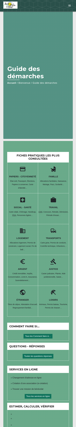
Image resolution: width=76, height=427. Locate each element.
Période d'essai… (53, 215)
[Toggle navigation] (69, 5)
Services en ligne (23, 369)
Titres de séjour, (14, 304)
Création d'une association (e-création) (30, 383)
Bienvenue (24, 83)
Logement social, (24, 246)
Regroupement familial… (23, 308)
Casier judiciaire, (48, 274)
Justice (53, 269)
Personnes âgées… (25, 215)
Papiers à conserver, (20, 184)
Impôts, (30, 274)
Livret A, (24, 277)
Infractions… (61, 246)
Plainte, (58, 274)
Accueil (11, 83)
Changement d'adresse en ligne (26, 378)
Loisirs (53, 300)
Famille (53, 176)
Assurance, (32, 277)
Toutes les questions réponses (38, 356)
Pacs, (52, 184)
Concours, (47, 212)
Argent (22, 269)
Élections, (31, 181)
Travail (53, 207)
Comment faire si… (24, 326)
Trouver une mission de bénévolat (27, 389)
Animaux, (43, 304)
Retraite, (55, 212)
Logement (22, 238)
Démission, (63, 212)
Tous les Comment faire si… (38, 336)
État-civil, (14, 181)
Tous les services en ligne (38, 396)
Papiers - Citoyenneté (22, 176)
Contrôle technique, (48, 246)
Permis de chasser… (53, 308)
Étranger (22, 300)
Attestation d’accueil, (29, 304)
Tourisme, (64, 304)
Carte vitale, (14, 212)
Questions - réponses (27, 346)
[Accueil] (13, 6)
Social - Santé (22, 207)
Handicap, (32, 212)
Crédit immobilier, (19, 274)
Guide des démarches (45, 83)
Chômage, (23, 212)
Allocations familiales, (49, 181)
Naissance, (62, 181)
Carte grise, (45, 243)
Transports (53, 238)
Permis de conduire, (58, 243)
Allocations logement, (18, 243)
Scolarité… (59, 184)
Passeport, (22, 181)
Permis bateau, (53, 304)
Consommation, (14, 277)
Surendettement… (22, 280)
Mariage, (46, 184)
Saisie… (59, 277)
